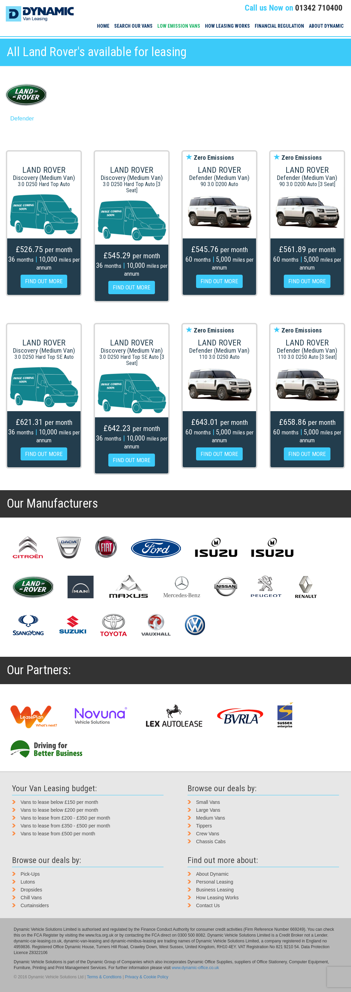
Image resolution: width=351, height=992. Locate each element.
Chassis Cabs (211, 841)
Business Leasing (215, 889)
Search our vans (133, 26)
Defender (22, 118)
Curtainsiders (35, 905)
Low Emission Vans (178, 26)
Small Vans (208, 802)
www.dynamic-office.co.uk (195, 967)
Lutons (28, 882)
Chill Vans (31, 897)
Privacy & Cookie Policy (146, 977)
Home (103, 26)
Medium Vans (210, 818)
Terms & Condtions (104, 977)
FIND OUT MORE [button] (44, 281)
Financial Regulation (279, 26)
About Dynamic (326, 26)
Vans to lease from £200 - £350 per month (65, 818)
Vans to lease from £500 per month (58, 833)
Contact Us (208, 905)
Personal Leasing (214, 882)
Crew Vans (207, 833)
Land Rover (43, 170)
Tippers (204, 825)
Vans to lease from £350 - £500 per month (65, 825)
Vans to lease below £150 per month (59, 802)
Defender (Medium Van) (219, 178)
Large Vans (208, 810)
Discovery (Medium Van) (44, 178)
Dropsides (31, 889)
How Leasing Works (227, 26)
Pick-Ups (30, 874)
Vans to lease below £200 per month (59, 810)
